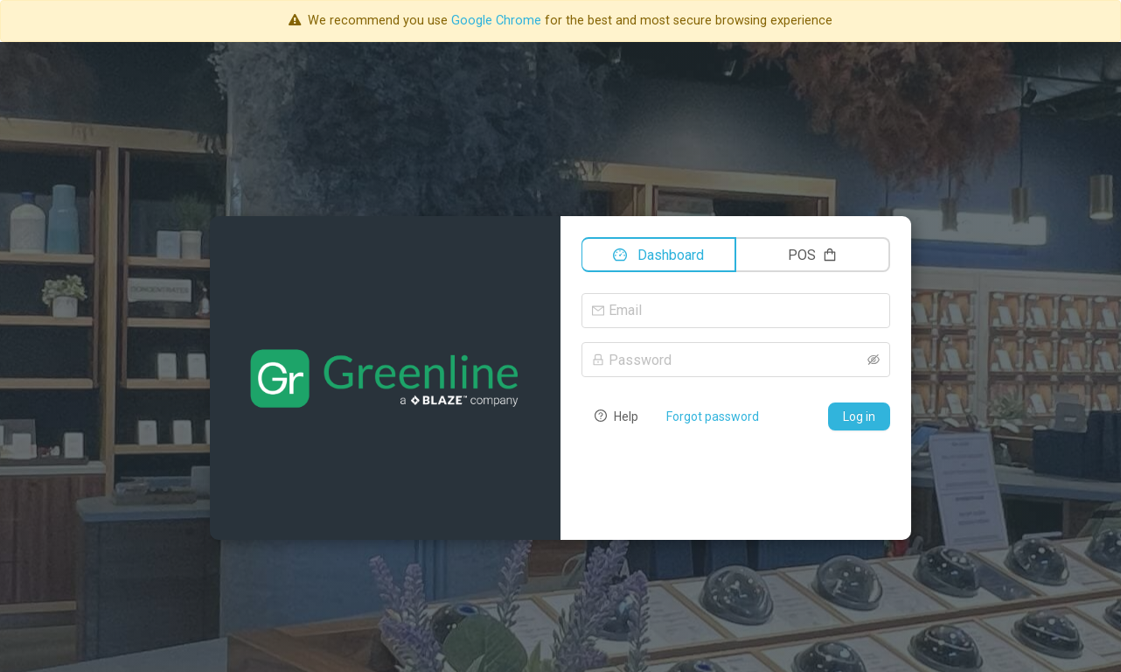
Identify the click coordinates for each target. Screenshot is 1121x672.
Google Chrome (496, 20)
